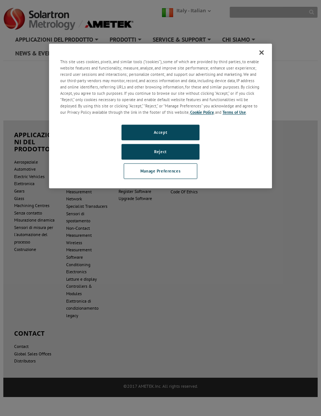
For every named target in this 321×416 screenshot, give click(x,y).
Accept (160, 132)
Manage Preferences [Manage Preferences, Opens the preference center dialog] (160, 171)
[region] (160, 115)
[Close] (261, 52)
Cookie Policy (202, 112)
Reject (160, 152)
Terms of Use (234, 112)
